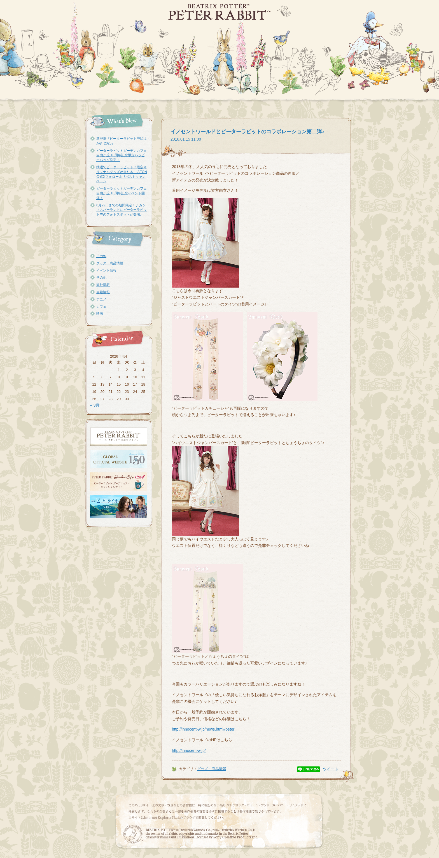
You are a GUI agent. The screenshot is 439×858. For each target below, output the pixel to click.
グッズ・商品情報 (109, 263)
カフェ (101, 307)
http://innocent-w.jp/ (189, 750)
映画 (99, 314)
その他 (101, 256)
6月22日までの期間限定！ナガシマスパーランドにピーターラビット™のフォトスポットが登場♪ (121, 210)
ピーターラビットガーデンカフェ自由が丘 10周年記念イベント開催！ (121, 193)
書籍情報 (103, 292)
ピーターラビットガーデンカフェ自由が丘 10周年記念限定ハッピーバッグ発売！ (121, 155)
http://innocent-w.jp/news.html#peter (203, 729)
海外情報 (103, 285)
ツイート (330, 769)
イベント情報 (106, 270)
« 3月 (94, 405)
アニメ (101, 299)
